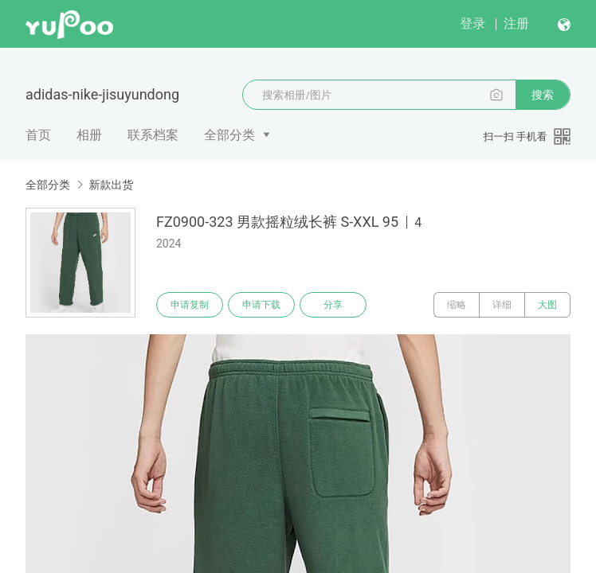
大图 (547, 304)
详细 (502, 304)
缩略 (456, 304)
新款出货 (110, 184)
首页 (38, 134)
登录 (472, 23)
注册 (516, 23)
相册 (89, 134)
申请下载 (261, 304)
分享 (333, 304)
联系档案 (152, 134)
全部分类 (229, 134)
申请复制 (190, 304)
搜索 (542, 94)
